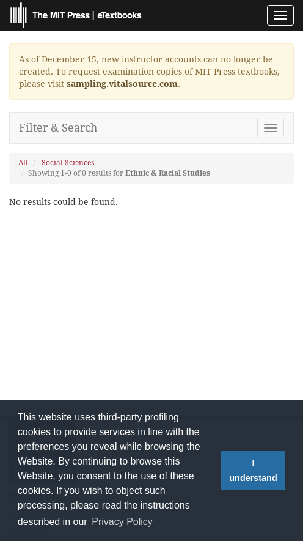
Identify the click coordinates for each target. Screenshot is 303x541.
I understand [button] (253, 470)
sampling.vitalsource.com (122, 84)
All (23, 163)
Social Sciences (68, 163)
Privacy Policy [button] (122, 522)
